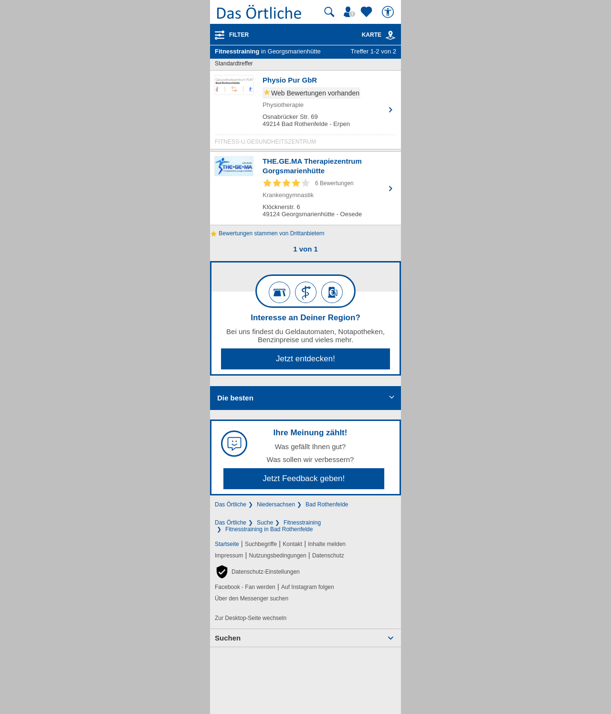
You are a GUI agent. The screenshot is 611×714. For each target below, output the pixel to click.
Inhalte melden (327, 544)
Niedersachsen (276, 504)
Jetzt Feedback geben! (304, 478)
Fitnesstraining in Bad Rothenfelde (269, 529)
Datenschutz (328, 555)
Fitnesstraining (302, 522)
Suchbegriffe (261, 544)
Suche (265, 522)
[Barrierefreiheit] (389, 12)
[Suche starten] (329, 12)
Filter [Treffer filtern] (239, 35)
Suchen (228, 638)
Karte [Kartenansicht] (379, 35)
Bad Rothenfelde (327, 504)
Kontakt (292, 544)
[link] (390, 35)
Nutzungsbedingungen (277, 555)
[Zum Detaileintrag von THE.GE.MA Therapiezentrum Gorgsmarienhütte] (305, 188)
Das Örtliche (230, 504)
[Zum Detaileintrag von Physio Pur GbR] (305, 112)
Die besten (235, 398)
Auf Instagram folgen (307, 587)
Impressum (229, 555)
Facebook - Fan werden (245, 587)
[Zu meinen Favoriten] (367, 12)
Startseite (227, 544)
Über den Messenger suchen (251, 598)
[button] (257, 571)
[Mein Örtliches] (351, 12)
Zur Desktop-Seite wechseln (250, 618)
